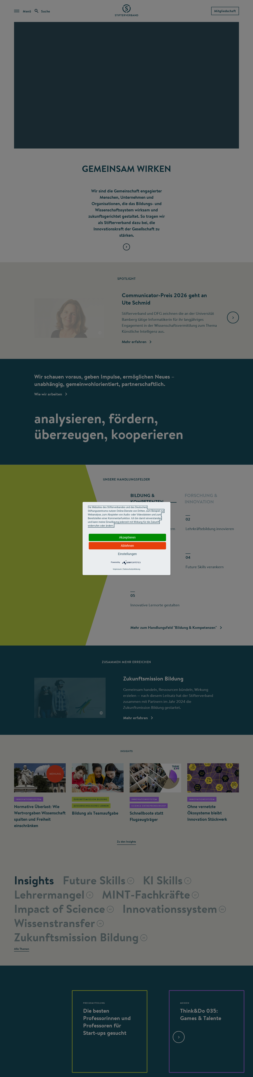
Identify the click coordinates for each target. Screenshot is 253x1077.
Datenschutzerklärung (131, 569)
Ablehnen (127, 545)
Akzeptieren (127, 537)
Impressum (117, 569)
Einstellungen (127, 554)
